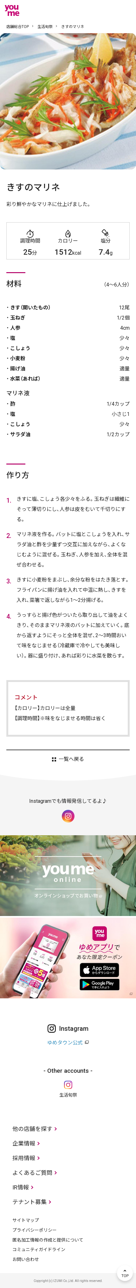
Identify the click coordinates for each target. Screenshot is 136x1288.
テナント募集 (29, 1202)
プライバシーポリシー (34, 1230)
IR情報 (20, 1187)
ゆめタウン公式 (65, 1043)
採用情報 (23, 1158)
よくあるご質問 (32, 1172)
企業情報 (23, 1143)
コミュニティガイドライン (38, 1249)
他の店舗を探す (32, 1129)
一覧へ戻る (71, 759)
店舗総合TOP (17, 26)
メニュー (124, 10)
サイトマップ (25, 1220)
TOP (125, 1273)
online (105, 10)
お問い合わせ (25, 1259)
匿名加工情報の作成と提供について (47, 1240)
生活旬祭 (45, 26)
